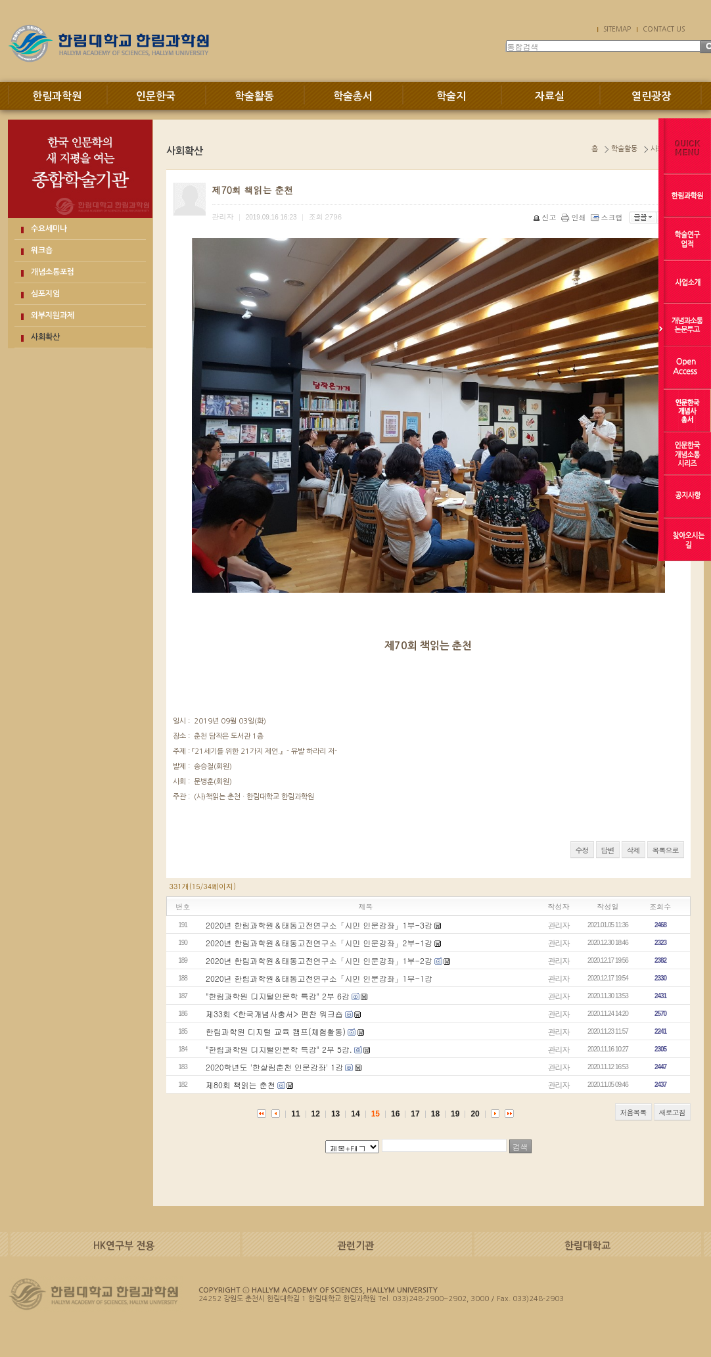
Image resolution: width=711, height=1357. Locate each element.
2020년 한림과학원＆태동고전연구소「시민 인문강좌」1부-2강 (319, 960)
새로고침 (672, 1112)
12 (315, 1113)
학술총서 (353, 96)
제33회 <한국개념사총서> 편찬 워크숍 (274, 1013)
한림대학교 (587, 1246)
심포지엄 (45, 294)
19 (455, 1113)
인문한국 (155, 96)
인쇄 (574, 217)
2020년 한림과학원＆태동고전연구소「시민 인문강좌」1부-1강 (319, 978)
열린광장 (651, 96)
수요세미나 (49, 229)
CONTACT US (664, 29)
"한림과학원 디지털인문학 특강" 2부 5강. (279, 1049)
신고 (546, 217)
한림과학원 (56, 96)
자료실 (549, 96)
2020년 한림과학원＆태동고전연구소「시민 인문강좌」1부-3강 (319, 925)
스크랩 (608, 217)
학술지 (451, 96)
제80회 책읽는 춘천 (240, 1084)
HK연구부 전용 (123, 1246)
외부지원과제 (52, 315)
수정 (582, 850)
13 (335, 1113)
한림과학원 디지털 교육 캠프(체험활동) (276, 1031)
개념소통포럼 (52, 272)
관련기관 (355, 1246)
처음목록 (633, 1112)
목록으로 (666, 850)
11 (295, 1113)
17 (415, 1113)
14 (355, 1113)
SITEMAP (617, 29)
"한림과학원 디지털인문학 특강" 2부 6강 (278, 995)
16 (395, 1113)
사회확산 (45, 337)
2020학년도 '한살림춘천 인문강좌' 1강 (274, 1066)
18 (435, 1113)
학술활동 (254, 96)
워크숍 (42, 250)
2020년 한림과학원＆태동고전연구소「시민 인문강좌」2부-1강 (319, 942)
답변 (607, 850)
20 (474, 1113)
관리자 (559, 925)
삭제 (633, 850)
